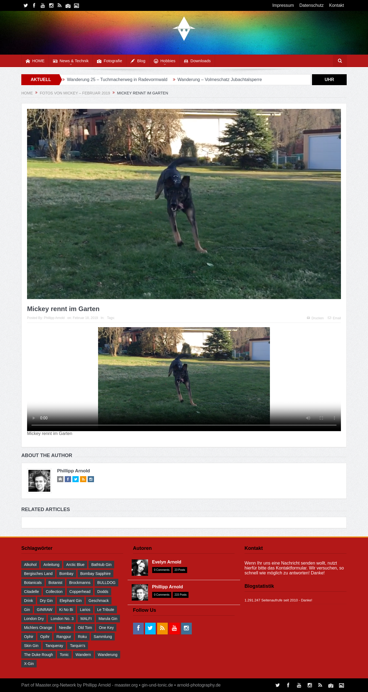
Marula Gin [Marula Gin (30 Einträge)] (108, 618)
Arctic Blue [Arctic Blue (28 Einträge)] (75, 564)
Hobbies (164, 61)
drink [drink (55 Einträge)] (28, 600)
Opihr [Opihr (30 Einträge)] (44, 636)
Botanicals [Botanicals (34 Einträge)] (33, 582)
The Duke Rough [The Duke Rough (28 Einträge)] (38, 654)
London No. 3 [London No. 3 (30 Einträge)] (62, 618)
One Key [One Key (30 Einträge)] (106, 627)
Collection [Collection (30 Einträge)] (54, 591)
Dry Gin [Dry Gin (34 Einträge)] (46, 600)
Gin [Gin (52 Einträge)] (27, 609)
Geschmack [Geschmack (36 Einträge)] (99, 600)
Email (334, 318)
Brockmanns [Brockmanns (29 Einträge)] (79, 582)
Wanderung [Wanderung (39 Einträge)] (107, 654)
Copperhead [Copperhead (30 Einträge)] (79, 591)
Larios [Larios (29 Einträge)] (85, 609)
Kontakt (336, 5)
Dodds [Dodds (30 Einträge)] (102, 591)
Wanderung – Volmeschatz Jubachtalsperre (220, 79)
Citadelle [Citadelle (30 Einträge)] (31, 591)
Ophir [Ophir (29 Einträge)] (28, 636)
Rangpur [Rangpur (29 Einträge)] (63, 636)
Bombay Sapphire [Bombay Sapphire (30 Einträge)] (95, 573)
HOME (35, 61)
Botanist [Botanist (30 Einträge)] (56, 582)
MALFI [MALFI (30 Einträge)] (86, 618)
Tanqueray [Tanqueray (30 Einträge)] (54, 645)
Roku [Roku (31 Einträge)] (82, 636)
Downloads (197, 61)
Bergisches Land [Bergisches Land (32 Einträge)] (38, 573)
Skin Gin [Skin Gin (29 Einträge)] (31, 645)
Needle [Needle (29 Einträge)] (65, 627)
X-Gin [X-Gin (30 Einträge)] (29, 663)
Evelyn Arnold (166, 562)
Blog (138, 61)
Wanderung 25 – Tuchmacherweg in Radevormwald (117, 79)
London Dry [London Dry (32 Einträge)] (34, 618)
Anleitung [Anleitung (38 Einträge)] (51, 564)
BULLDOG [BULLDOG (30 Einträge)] (106, 582)
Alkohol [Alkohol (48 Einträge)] (30, 564)
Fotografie (109, 61)
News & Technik (71, 61)
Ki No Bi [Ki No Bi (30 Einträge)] (66, 609)
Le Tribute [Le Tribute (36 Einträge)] (105, 609)
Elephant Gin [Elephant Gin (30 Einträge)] (71, 600)
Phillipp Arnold (54, 318)
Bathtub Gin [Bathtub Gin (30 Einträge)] (101, 564)
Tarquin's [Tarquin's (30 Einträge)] (77, 645)
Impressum (283, 5)
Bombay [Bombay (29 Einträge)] (66, 573)
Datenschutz (311, 5)
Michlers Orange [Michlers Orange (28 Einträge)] (38, 627)
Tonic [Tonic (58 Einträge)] (64, 654)
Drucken (315, 318)
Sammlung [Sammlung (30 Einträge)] (103, 636)
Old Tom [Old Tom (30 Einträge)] (85, 627)
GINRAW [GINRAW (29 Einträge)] (44, 609)
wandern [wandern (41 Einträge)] (83, 654)
